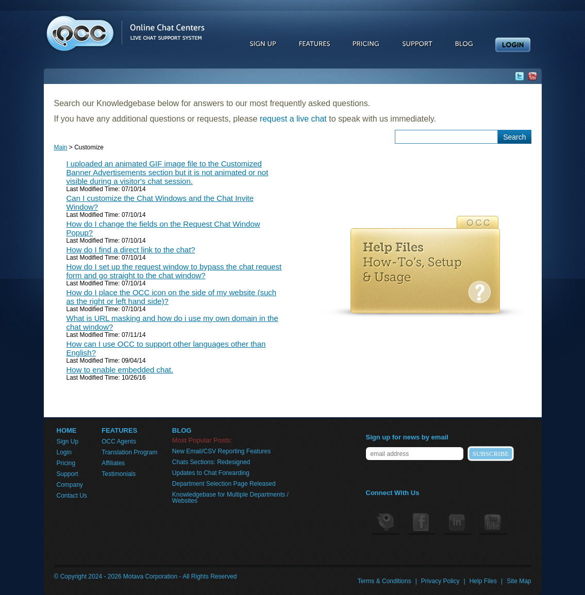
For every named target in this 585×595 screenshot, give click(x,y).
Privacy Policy (440, 581)
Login (64, 452)
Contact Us (72, 495)
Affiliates (113, 463)
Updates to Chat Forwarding (210, 473)
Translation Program (129, 452)
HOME (67, 431)
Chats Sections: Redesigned (211, 462)
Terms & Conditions (384, 581)
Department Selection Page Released (224, 484)
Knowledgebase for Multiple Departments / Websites (230, 497)
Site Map (519, 581)
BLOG (182, 431)
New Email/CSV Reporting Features (221, 451)
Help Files (483, 581)
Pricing (66, 463)
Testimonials (119, 474)
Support (67, 474)
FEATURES (119, 431)
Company (70, 485)
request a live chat (293, 118)
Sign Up (68, 441)
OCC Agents (119, 441)
